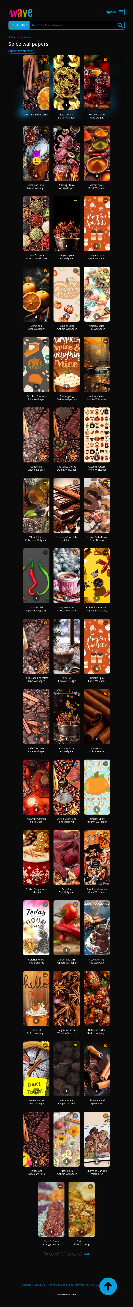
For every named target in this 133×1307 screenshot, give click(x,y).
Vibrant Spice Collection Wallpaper (36, 538)
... (80, 1253)
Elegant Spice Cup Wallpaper (66, 257)
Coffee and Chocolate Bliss (36, 468)
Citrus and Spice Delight (36, 114)
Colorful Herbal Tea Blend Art (36, 961)
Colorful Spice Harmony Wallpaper (36, 257)
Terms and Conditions (60, 1284)
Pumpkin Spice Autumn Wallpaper (67, 327)
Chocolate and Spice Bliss (97, 1102)
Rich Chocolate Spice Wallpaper (36, 750)
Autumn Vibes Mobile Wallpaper (96, 398)
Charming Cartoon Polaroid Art (97, 1172)
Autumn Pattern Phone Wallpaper (96, 468)
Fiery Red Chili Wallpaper (66, 891)
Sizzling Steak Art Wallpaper (66, 186)
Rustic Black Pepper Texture (66, 1102)
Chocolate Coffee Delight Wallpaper (66, 468)
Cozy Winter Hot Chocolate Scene (66, 609)
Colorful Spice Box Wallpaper (97, 327)
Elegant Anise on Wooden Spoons (66, 1031)
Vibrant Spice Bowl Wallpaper (96, 186)
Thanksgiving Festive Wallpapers (66, 398)
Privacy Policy (84, 1284)
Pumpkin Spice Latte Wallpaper (96, 679)
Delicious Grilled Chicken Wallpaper (97, 1031)
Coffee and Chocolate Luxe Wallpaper (36, 679)
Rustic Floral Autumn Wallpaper (67, 1172)
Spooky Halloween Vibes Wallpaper (97, 891)
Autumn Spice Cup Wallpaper (66, 750)
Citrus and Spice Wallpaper (36, 327)
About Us (39, 1284)
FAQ (97, 1284)
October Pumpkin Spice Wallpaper (36, 398)
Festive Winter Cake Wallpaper (36, 1102)
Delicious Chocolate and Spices (66, 538)
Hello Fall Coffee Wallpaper (36, 1031)
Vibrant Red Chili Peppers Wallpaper (66, 961)
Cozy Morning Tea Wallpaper (97, 961)
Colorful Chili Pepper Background (36, 609)
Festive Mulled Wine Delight (97, 116)
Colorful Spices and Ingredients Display (96, 609)
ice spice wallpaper (21, 50)
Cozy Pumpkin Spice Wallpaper (96, 257)
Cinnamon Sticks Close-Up (96, 750)
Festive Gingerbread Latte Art (36, 891)
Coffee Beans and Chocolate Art (66, 820)
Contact (26, 1284)
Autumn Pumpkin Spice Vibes (36, 820)
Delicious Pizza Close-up (82, 1243)
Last (86, 1253)
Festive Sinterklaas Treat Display (97, 538)
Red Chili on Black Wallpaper (66, 116)
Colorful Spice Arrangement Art (51, 1243)
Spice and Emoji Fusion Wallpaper (36, 186)
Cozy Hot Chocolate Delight (66, 679)
